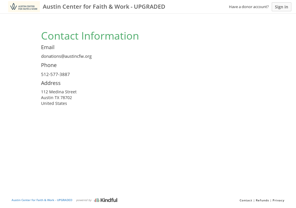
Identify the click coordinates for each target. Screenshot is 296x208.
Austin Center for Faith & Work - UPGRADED (42, 200)
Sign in (281, 7)
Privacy (278, 200)
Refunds (262, 200)
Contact (246, 200)
